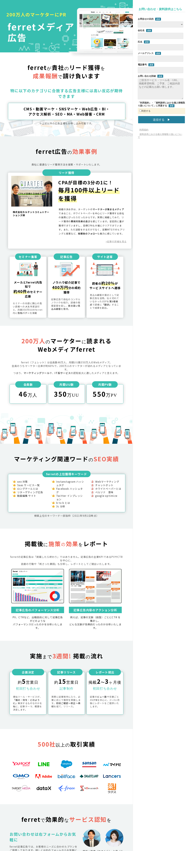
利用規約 (143, 129)
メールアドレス (146, 53)
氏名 (140, 42)
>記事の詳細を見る (116, 241)
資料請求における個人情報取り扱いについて (160, 135)
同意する (144, 111)
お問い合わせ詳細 (147, 76)
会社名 (141, 30)
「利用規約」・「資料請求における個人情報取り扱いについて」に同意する (161, 104)
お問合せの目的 (146, 19)
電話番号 (142, 64)
